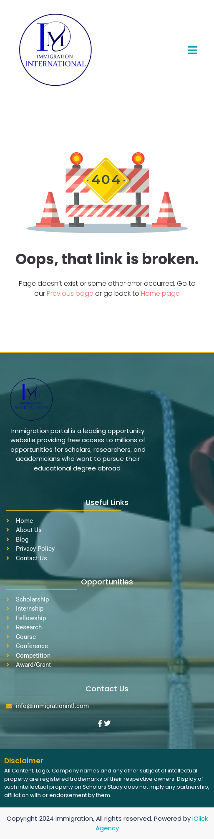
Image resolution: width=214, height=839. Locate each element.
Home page (160, 293)
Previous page (71, 293)
